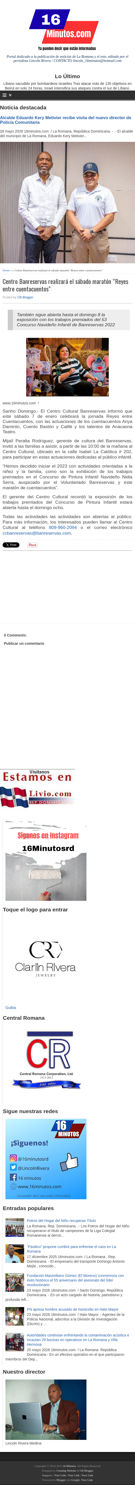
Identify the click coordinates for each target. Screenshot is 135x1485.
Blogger (61, 1479)
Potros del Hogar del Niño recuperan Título (61, 1221)
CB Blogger (25, 297)
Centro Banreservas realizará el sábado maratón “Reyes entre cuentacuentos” (65, 285)
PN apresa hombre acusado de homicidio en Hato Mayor (73, 1309)
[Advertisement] (43, 586)
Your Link (60, 1475)
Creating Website (66, 1470)
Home (6, 270)
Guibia (10, 1008)
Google (75, 1479)
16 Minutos (69, 1465)
